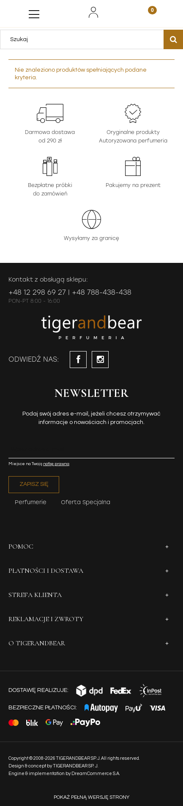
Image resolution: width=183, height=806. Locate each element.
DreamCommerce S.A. (95, 773)
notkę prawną (56, 464)
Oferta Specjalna (85, 502)
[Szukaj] (173, 39)
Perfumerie (30, 502)
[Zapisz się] (33, 484)
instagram (100, 359)
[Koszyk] (147, 13)
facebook (78, 359)
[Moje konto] (93, 12)
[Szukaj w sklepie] (84, 39)
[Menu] (34, 12)
